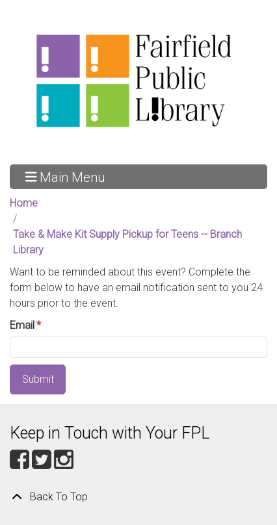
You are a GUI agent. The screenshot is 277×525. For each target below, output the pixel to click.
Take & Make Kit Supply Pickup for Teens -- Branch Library (127, 242)
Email (22, 325)
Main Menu (65, 176)
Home (24, 203)
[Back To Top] (138, 497)
